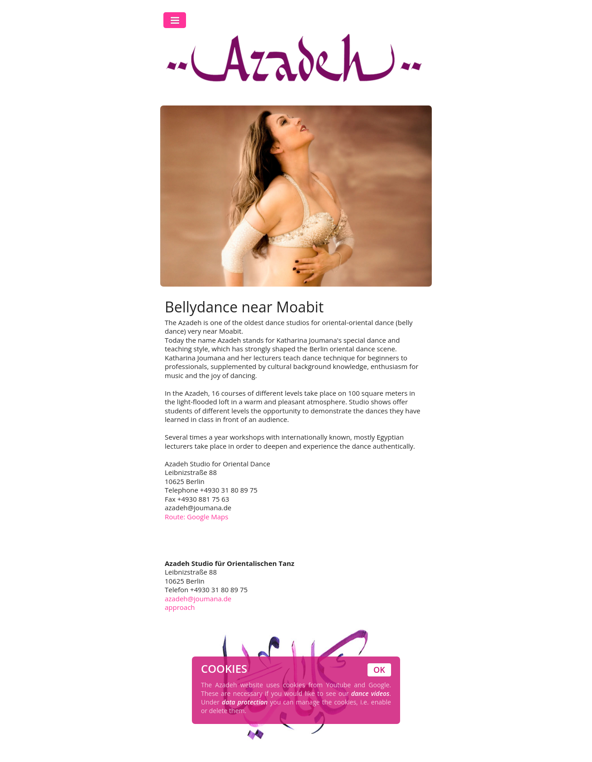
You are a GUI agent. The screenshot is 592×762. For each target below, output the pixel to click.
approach (180, 607)
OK (379, 669)
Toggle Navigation (174, 20)
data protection (244, 702)
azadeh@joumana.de (198, 598)
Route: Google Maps (196, 516)
